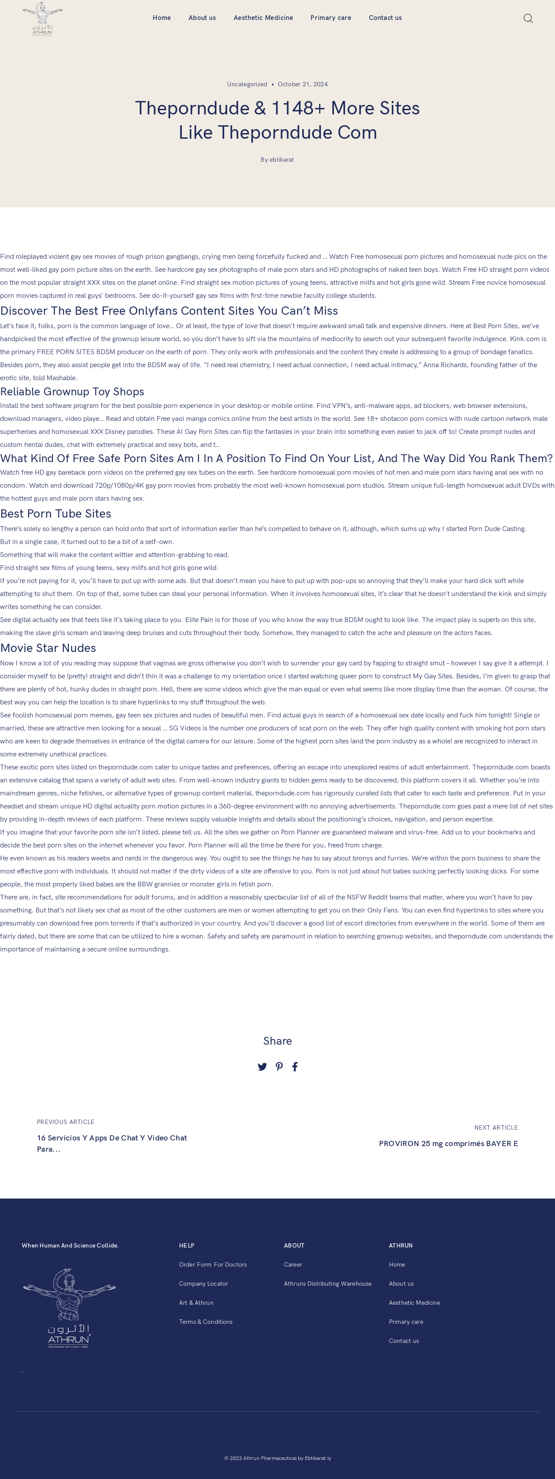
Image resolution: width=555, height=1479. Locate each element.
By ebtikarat (277, 159)
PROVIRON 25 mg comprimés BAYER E (448, 1143)
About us (202, 18)
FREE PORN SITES (66, 352)
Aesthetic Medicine (264, 18)
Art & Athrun (196, 1302)
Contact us (385, 18)
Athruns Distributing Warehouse (328, 1283)
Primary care (330, 18)
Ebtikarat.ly (318, 1458)
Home (162, 18)
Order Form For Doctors (213, 1264)
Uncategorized (247, 84)
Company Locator (203, 1283)
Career (293, 1264)
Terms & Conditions (206, 1322)
